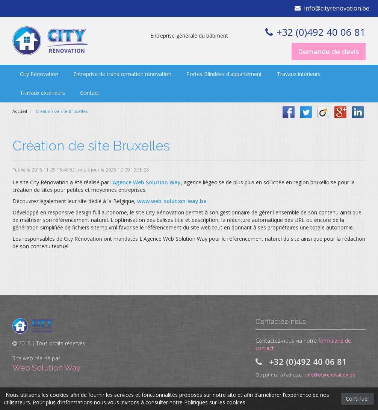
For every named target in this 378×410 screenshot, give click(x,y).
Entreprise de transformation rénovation (122, 73)
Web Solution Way (46, 367)
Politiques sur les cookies (214, 402)
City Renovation (39, 73)
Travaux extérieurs (42, 92)
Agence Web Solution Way (147, 182)
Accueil (19, 111)
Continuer (357, 398)
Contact (89, 92)
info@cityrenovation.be (336, 8)
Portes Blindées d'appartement (224, 73)
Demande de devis (328, 51)
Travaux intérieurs (299, 73)
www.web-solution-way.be (171, 201)
